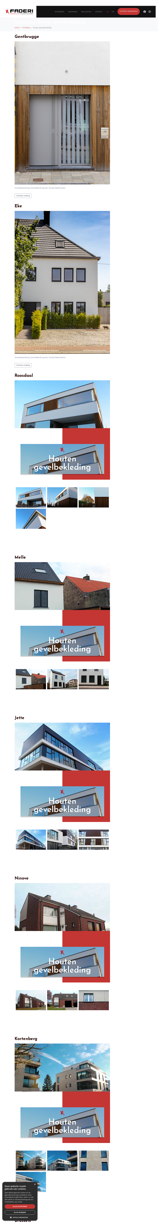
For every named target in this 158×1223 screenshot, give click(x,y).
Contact (99, 12)
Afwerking (59, 12)
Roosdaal (24, 376)
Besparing (72, 12)
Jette (19, 718)
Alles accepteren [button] (20, 1206)
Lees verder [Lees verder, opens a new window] (18, 1202)
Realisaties (86, 12)
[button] (20, 1217)
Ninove (22, 878)
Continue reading (23, 196)
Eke (18, 206)
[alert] (19, 1201)
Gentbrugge (27, 37)
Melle (20, 557)
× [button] (35, 1184)
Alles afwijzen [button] (20, 1212)
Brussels (23, 1221)
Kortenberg (26, 1039)
